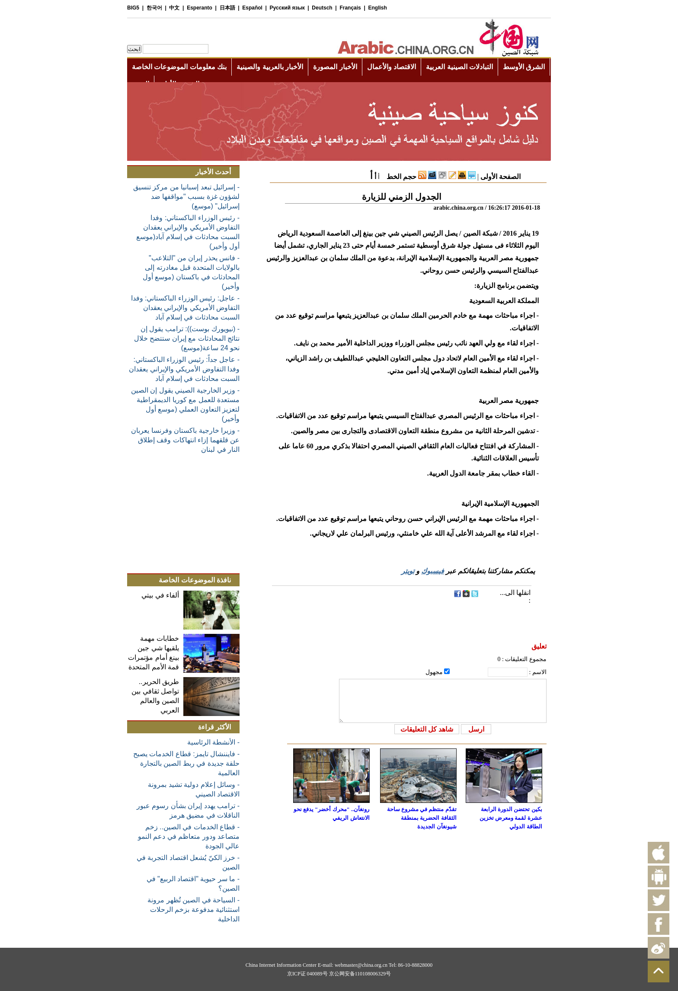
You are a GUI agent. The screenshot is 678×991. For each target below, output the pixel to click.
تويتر (407, 571)
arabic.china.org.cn (458, 208)
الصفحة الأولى (500, 176)
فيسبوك (432, 571)
